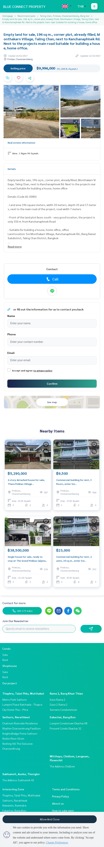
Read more (15, 246)
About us (58, 803)
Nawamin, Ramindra (14, 805)
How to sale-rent (63, 810)
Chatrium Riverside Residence (20, 723)
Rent (5, 660)
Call (52, 279)
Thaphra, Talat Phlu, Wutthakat (23, 693)
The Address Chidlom (62, 766)
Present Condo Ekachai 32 (65, 728)
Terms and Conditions (66, 789)
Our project (9, 683)
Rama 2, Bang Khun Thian (66, 693)
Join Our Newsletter (15, 621)
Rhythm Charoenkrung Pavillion (21, 728)
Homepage (7, 15)
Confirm (52, 383)
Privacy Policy (60, 796)
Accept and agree (22, 370)
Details (12, 168)
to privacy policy (42, 370)
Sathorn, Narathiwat (16, 717)
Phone (11, 334)
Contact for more (14, 603)
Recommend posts (26, 15)
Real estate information (21, 142)
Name (11, 316)
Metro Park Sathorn (14, 699)
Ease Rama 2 (57, 699)
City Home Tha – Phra (15, 709)
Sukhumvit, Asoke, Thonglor (21, 774)
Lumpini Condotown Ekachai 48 (68, 723)
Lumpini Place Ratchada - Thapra (22, 704)
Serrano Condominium (63, 709)
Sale (5, 654)
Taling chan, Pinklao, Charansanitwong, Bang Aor (64, 15)
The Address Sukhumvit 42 (18, 780)
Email (10, 352)
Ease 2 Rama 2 (59, 704)
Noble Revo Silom (13, 738)
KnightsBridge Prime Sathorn (19, 733)
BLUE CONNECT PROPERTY (24, 6)
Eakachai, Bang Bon (63, 717)
